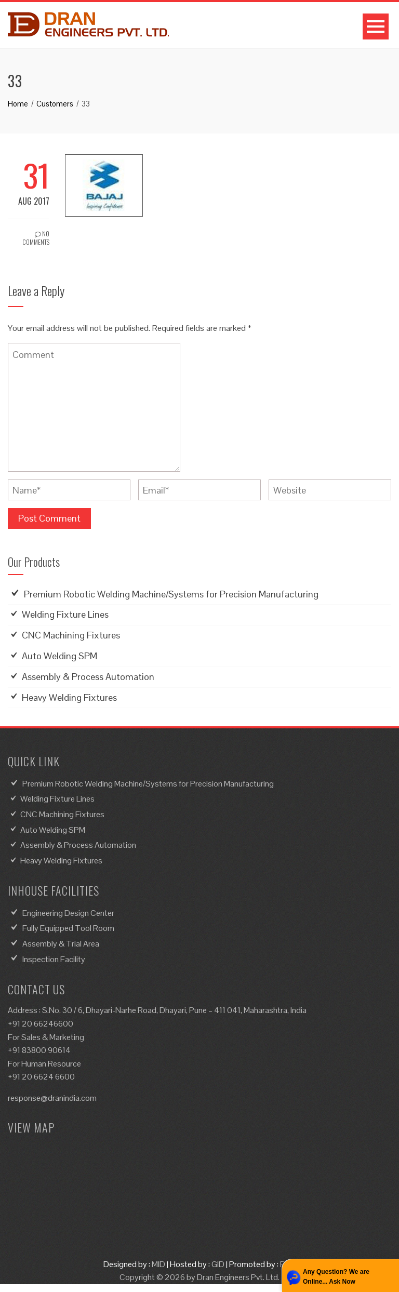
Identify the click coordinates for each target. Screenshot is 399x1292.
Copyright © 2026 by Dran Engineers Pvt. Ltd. (199, 1277)
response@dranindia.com (52, 1098)
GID (217, 1264)
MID (158, 1264)
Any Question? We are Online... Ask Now (336, 1276)
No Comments (35, 238)
